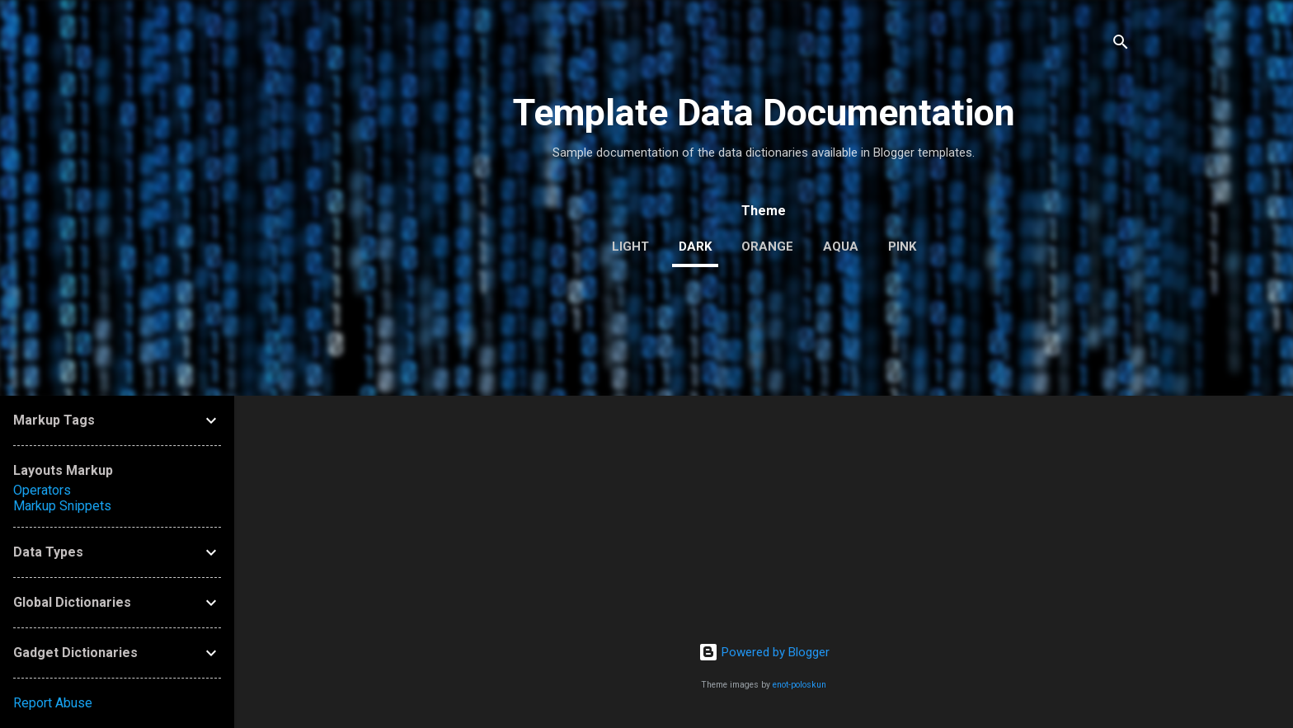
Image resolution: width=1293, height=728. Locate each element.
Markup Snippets (62, 506)
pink (902, 246)
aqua (840, 246)
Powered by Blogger (764, 652)
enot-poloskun (799, 684)
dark (695, 246)
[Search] (1121, 45)
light (630, 246)
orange (767, 246)
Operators (42, 490)
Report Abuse (52, 703)
